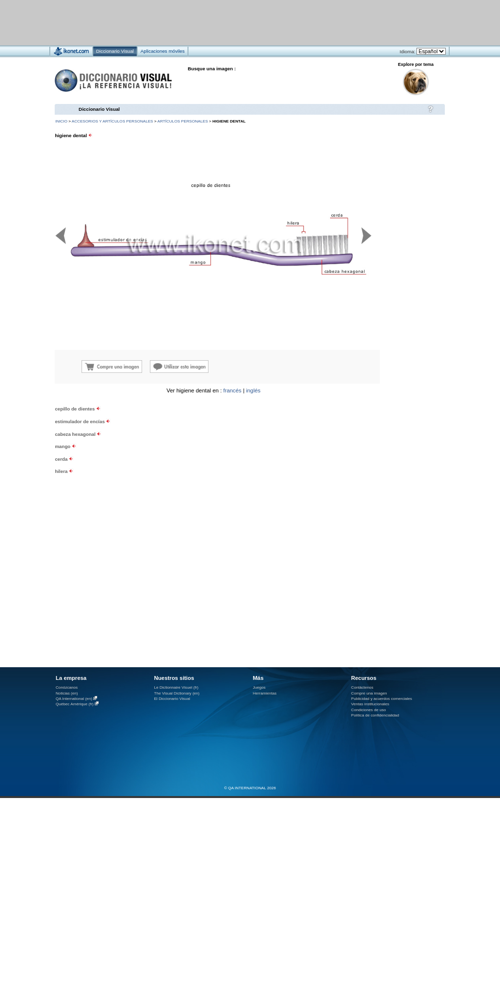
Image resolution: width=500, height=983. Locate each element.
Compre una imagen (369, 693)
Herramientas (265, 693)
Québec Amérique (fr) (75, 704)
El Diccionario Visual (172, 698)
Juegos (259, 687)
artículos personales (182, 121)
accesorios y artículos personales (112, 121)
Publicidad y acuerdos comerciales (381, 698)
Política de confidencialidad (375, 715)
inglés (253, 390)
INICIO (61, 121)
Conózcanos (67, 687)
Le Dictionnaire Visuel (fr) (176, 687)
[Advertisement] (121, 473)
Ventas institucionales (370, 704)
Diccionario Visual (99, 109)
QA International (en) (74, 698)
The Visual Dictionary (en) (176, 693)
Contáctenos (362, 687)
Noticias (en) (67, 693)
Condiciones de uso (368, 710)
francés (232, 390)
